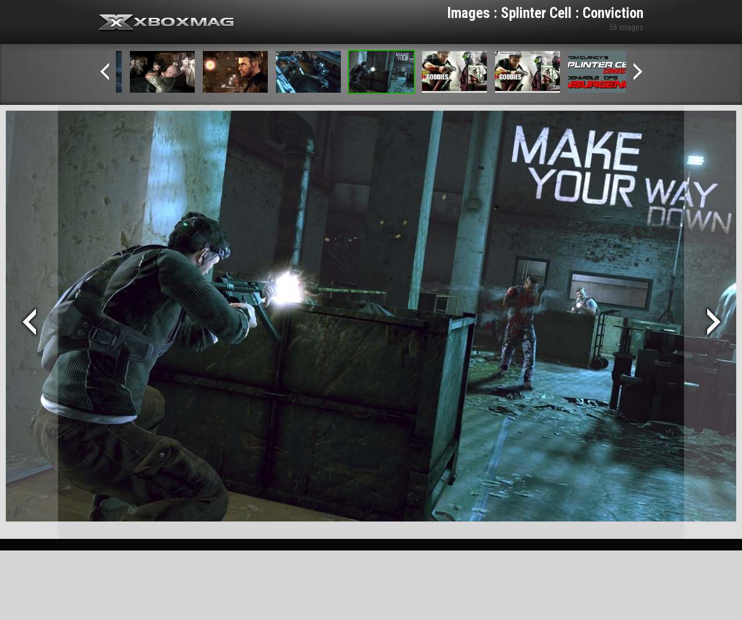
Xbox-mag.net (167, 23)
